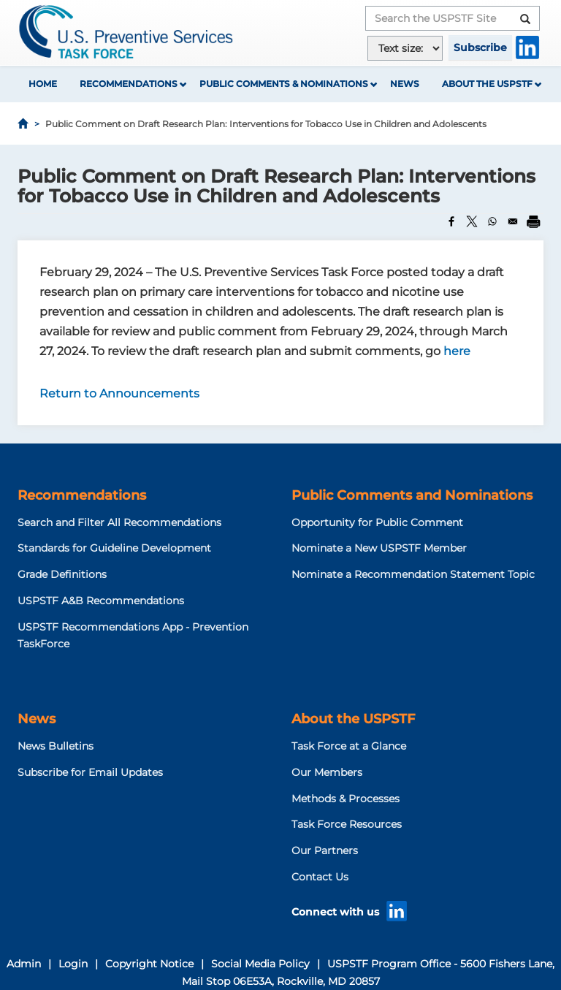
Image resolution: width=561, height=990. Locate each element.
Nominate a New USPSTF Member (379, 548)
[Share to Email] (512, 221)
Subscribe (480, 47)
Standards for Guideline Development (114, 548)
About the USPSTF (487, 83)
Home (42, 83)
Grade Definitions (62, 574)
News (404, 83)
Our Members (326, 772)
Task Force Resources (346, 824)
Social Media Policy (260, 963)
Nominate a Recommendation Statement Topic (413, 574)
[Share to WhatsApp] (492, 221)
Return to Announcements (119, 393)
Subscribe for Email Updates (90, 772)
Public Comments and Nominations (412, 495)
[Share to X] (472, 221)
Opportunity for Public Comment (377, 522)
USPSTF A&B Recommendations (101, 600)
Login (73, 963)
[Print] (533, 221)
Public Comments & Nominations (283, 83)
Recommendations (129, 83)
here (456, 351)
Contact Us (319, 876)
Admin (24, 963)
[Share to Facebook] (451, 221)
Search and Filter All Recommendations (119, 522)
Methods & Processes (345, 798)
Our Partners (324, 850)
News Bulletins (56, 746)
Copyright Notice (149, 963)
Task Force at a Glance (348, 746)
